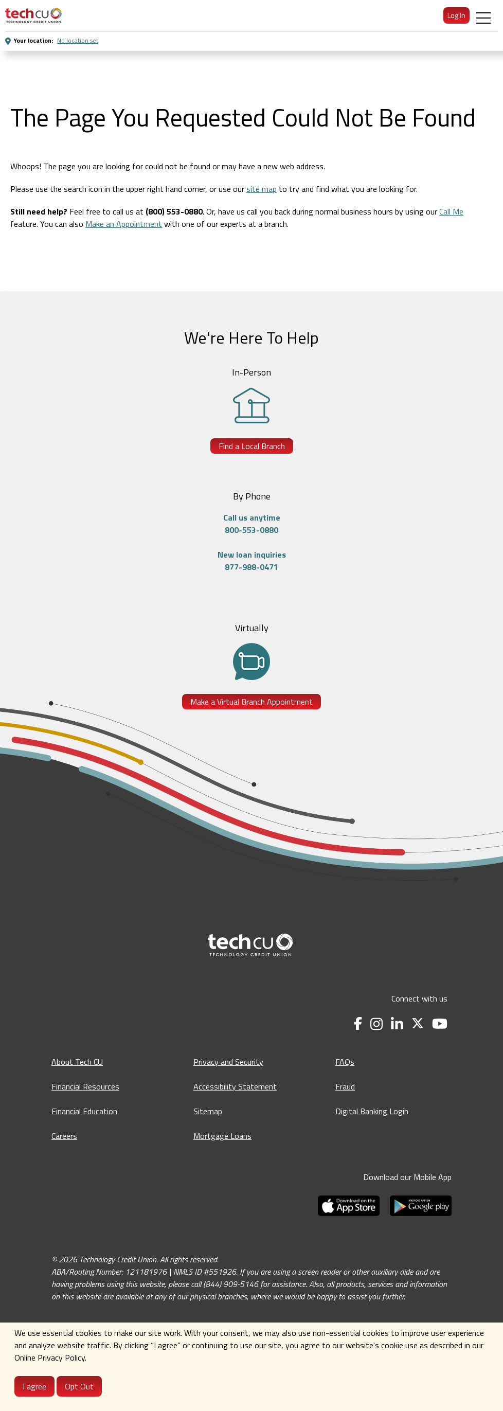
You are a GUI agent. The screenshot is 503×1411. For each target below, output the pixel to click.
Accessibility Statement (235, 1086)
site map (261, 189)
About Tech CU (77, 1062)
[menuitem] (33, 15)
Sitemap (207, 1111)
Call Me (451, 211)
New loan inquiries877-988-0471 (252, 560)
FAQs (344, 1062)
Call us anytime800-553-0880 (251, 523)
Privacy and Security (228, 1062)
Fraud (345, 1086)
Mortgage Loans (222, 1136)
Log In (456, 15)
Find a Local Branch (252, 446)
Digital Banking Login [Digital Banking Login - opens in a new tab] (371, 1111)
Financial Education (84, 1111)
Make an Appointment (123, 224)
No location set (77, 40)
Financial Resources (85, 1086)
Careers (64, 1136)
